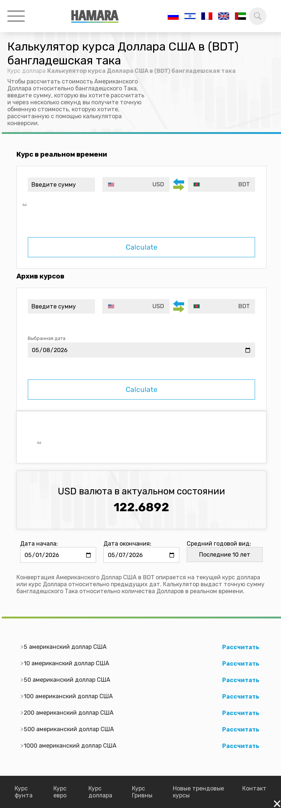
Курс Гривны (142, 792)
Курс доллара (26, 70)
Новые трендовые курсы (198, 792)
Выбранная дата (46, 338)
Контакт (254, 788)
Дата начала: (39, 543)
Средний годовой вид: (219, 543)
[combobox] (136, 184)
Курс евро (60, 792)
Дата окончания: (127, 543)
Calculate (141, 247)
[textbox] (136, 184)
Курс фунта (24, 792)
